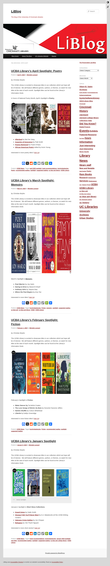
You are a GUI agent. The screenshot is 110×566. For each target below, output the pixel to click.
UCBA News (20, 168)
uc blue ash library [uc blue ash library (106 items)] (87, 197)
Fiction (44, 308)
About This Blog (27, 56)
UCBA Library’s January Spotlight (33, 441)
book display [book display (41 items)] (83, 92)
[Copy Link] (43, 164)
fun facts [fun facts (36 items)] (81, 138)
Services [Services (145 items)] (83, 181)
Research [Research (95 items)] (83, 178)
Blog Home (15, 56)
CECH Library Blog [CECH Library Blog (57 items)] (86, 101)
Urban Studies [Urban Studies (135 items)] (86, 218)
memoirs (49, 308)
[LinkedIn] (35, 164)
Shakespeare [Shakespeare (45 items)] (93, 181)
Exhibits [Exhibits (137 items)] (94, 131)
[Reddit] (31, 164)
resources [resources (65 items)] (92, 177)
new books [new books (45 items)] (82, 171)
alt (13, 105)
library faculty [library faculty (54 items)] (84, 152)
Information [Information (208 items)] (86, 142)
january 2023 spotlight (63, 538)
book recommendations (49, 168)
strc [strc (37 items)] (80, 184)
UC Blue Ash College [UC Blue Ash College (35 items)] (85, 194)
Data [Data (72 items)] (90, 120)
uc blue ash (14, 310)
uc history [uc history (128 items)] (84, 202)
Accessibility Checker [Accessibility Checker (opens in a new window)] (16, 562)
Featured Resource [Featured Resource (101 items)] (88, 135)
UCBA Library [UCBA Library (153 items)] (86, 188)
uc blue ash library (54, 170)
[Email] (39, 164)
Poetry (13, 170)
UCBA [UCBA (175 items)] (94, 184)
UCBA (33, 310)
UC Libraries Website (41, 56)
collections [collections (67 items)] (83, 120)
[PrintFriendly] (47, 164)
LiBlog (16, 11)
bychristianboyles (63, 168)
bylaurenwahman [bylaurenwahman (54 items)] (85, 95)
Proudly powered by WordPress (55, 553)
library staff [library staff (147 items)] (85, 165)
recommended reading (23, 170)
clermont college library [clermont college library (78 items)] (89, 118)
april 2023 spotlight (36, 168)
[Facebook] (23, 164)
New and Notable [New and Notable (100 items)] (87, 168)
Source (54, 56)
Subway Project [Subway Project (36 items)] (86, 184)
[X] (27, 164)
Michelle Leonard (32, 75)
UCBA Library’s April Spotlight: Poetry (36, 71)
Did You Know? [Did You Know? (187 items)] (87, 123)
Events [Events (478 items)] (84, 130)
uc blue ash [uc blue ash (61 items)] (83, 191)
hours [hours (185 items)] (88, 138)
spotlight (33, 170)
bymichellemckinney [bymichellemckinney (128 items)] (89, 98)
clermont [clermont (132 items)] (83, 115)
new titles (14, 540)
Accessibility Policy (57, 562)
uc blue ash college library (59, 540)
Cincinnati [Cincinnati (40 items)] (82, 103)
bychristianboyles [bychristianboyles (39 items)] (92, 92)
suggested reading (42, 170)
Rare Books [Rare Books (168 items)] (85, 174)
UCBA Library (65, 170)
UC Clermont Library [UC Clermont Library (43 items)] (85, 199)
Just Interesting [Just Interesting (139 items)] (87, 145)
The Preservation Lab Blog (87, 62)
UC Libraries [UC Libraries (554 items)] (88, 206)
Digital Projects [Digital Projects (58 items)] (84, 127)
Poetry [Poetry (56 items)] (89, 171)
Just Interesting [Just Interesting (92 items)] (86, 149)
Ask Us (31, 297)
